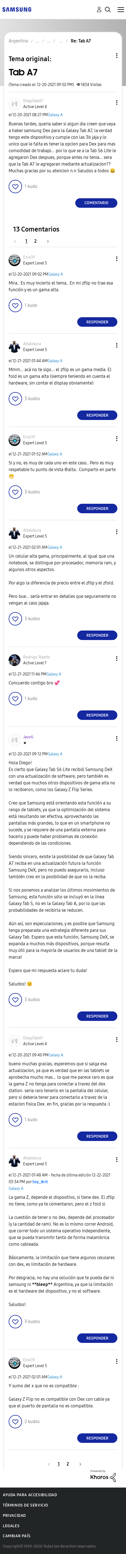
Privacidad (14, 1515)
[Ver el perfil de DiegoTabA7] (33, 101)
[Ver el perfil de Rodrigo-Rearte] (36, 657)
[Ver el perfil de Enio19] (29, 257)
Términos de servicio (25, 1505)
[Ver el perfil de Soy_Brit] (40, 1182)
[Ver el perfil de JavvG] (28, 737)
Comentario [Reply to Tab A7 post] (96, 202)
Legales (11, 1526)
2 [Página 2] (35, 241)
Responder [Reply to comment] (97, 322)
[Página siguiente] (46, 241)
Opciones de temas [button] (107, 55)
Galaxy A (55, 115)
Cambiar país (16, 1536)
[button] (108, 102)
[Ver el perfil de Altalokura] (32, 344)
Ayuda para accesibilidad (30, 1495)
